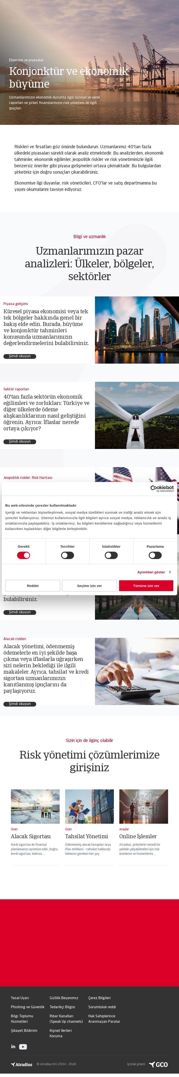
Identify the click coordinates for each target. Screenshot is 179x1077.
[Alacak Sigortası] (35, 833)
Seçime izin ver (89, 586)
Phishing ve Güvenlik (27, 1007)
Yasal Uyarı (20, 998)
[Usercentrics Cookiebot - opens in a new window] (154, 488)
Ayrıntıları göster (151, 572)
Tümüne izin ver (146, 586)
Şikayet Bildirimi (24, 1031)
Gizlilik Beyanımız (64, 998)
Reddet (32, 586)
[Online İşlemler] (143, 833)
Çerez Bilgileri (99, 998)
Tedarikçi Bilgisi (62, 1007)
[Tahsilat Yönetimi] (89, 833)
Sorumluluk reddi (102, 1007)
